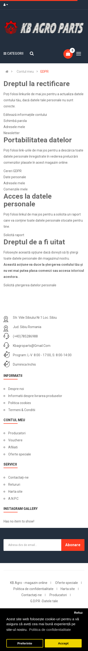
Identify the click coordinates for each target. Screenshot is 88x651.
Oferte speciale (19, 454)
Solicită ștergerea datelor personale (30, 285)
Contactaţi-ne (18, 477)
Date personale (15, 177)
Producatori (17, 433)
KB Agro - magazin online (28, 583)
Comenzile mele (16, 189)
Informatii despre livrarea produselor (35, 396)
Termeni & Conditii (21, 410)
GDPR (44, 71)
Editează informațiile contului (25, 115)
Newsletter (12, 133)
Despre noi (16, 389)
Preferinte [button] (24, 643)
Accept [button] (63, 643)
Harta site (15, 491)
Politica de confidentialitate (33, 589)
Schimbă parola (15, 121)
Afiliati (13, 447)
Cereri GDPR (13, 171)
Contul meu (25, 71)
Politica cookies (19, 403)
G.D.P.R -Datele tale (44, 601)
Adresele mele (14, 127)
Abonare (72, 545)
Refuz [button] (78, 612)
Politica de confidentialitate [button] (50, 630)
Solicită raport (14, 235)
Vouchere (15, 440)
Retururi (14, 484)
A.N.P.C (13, 498)
